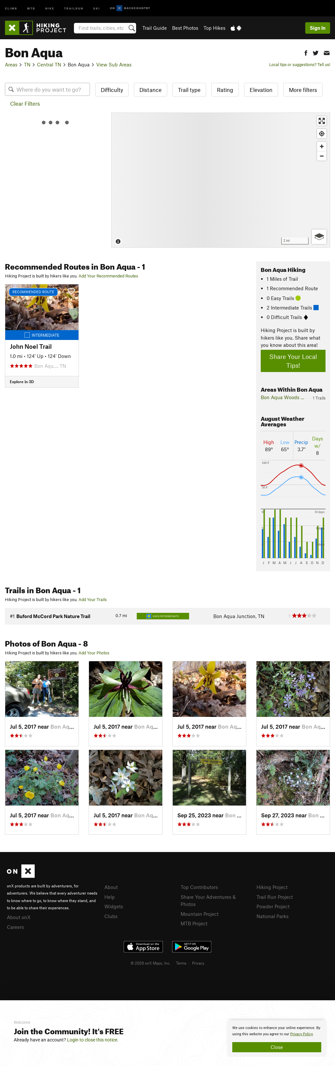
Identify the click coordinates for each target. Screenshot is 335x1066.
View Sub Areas (114, 64)
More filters (303, 89)
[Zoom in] (321, 146)
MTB (31, 8)
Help (109, 897)
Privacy (198, 963)
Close (277, 1047)
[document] (276, 1038)
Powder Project (273, 906)
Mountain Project (200, 914)
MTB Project (194, 923)
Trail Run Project (274, 897)
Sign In (318, 28)
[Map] (221, 180)
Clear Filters (25, 103)
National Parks (272, 916)
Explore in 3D (22, 381)
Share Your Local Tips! (293, 361)
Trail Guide (154, 28)
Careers (15, 927)
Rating (225, 89)
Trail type (189, 89)
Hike (49, 8)
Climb (11, 8)
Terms (181, 963)
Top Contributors (199, 887)
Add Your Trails (93, 599)
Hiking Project (272, 887)
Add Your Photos (94, 652)
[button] (306, 52)
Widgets (113, 906)
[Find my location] (321, 133)
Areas (11, 64)
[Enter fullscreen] (321, 121)
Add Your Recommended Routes (108, 275)
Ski (96, 8)
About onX (18, 917)
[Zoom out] (321, 156)
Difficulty (112, 89)
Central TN (49, 64)
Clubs (110, 916)
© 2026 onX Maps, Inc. (150, 963)
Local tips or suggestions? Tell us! (299, 64)
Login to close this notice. (92, 1039)
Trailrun (73, 8)
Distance (150, 89)
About (111, 887)
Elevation (261, 89)
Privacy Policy (301, 1034)
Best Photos (185, 28)
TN (27, 64)
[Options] (319, 236)
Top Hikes (214, 28)
